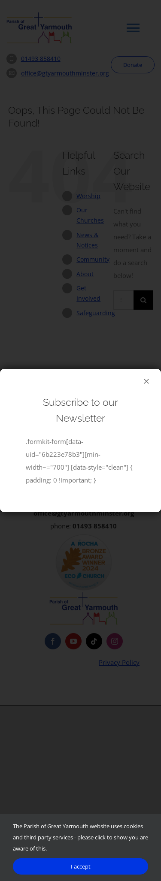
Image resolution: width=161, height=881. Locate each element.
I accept (81, 866)
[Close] (146, 381)
